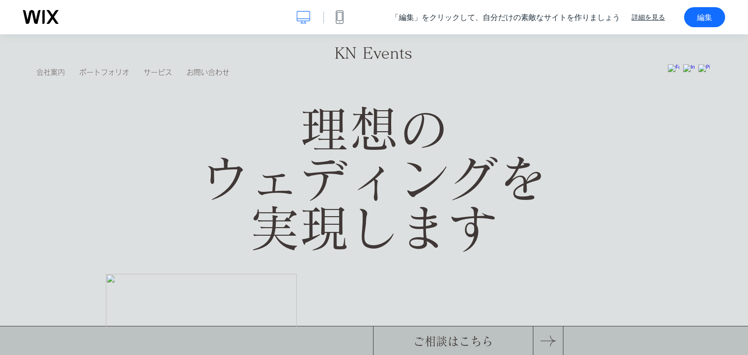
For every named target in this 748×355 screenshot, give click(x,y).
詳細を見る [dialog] (648, 17)
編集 (704, 17)
